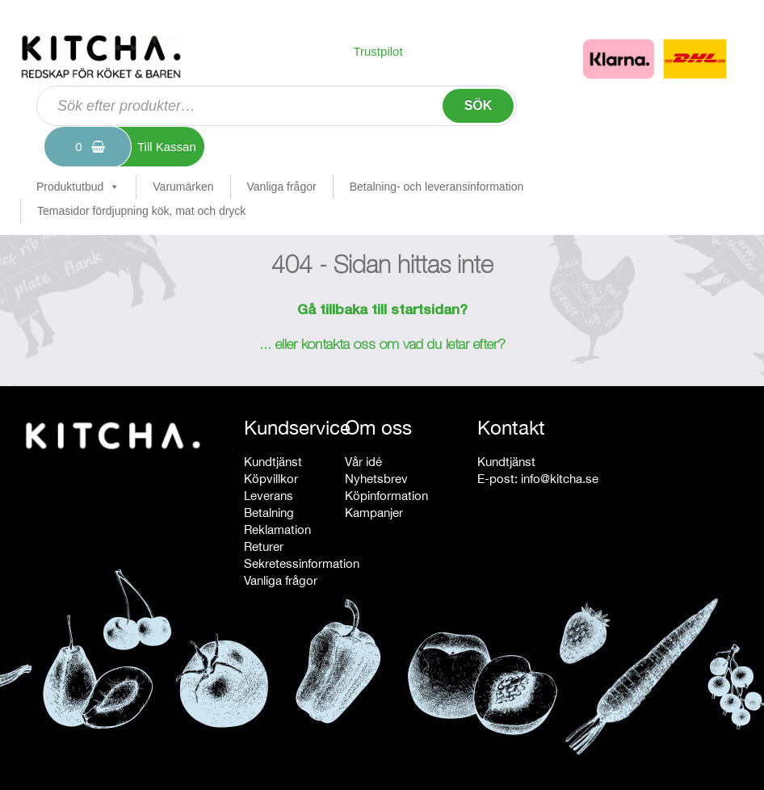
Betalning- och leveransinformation (437, 186)
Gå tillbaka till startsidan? (382, 311)
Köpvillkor (271, 478)
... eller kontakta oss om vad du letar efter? (382, 345)
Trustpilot (377, 51)
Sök (478, 105)
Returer (263, 546)
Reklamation (277, 529)
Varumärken (183, 186)
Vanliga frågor (282, 186)
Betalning (269, 512)
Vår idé (363, 462)
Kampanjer (374, 512)
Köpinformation (386, 495)
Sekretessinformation (301, 563)
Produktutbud (78, 186)
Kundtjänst (273, 462)
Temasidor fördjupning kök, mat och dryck (141, 210)
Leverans (268, 495)
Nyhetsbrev (376, 478)
